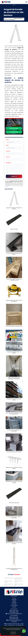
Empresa (14, 599)
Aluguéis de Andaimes (9, 578)
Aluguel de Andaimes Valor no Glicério (14, 352)
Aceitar (13, 633)
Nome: (7, 139)
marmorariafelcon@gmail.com (14, 613)
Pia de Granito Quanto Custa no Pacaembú (14, 517)
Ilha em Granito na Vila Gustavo (14, 451)
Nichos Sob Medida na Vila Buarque (14, 326)
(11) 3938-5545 (14, 617)
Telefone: (8, 151)
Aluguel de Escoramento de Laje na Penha (14, 468)
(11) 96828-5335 (14, 612)
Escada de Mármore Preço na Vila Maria (14, 254)
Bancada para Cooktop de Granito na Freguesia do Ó (14, 413)
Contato (14, 604)
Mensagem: (9, 162)
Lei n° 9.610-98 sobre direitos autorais (14, 186)
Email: (7, 145)
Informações (14, 605)
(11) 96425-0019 (14, 618)
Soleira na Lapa (14, 229)
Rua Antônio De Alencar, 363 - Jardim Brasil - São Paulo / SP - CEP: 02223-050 (14, 624)
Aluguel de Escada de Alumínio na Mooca (14, 208)
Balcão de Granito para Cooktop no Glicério (14, 543)
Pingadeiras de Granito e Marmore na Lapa (14, 482)
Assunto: (8, 157)
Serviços (14, 602)
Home (14, 598)
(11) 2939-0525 (14, 128)
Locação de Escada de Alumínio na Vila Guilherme (14, 569)
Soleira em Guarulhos (14, 502)
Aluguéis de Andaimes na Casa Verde (14, 399)
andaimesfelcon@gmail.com (15, 620)
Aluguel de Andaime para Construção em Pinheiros (14, 378)
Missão (14, 601)
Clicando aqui (14, 132)
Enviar (14, 176)
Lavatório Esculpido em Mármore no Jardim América (14, 279)
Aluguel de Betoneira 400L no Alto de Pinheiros (14, 301)
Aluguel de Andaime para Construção (18, 578)
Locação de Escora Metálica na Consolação (14, 430)
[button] (26, 2)
